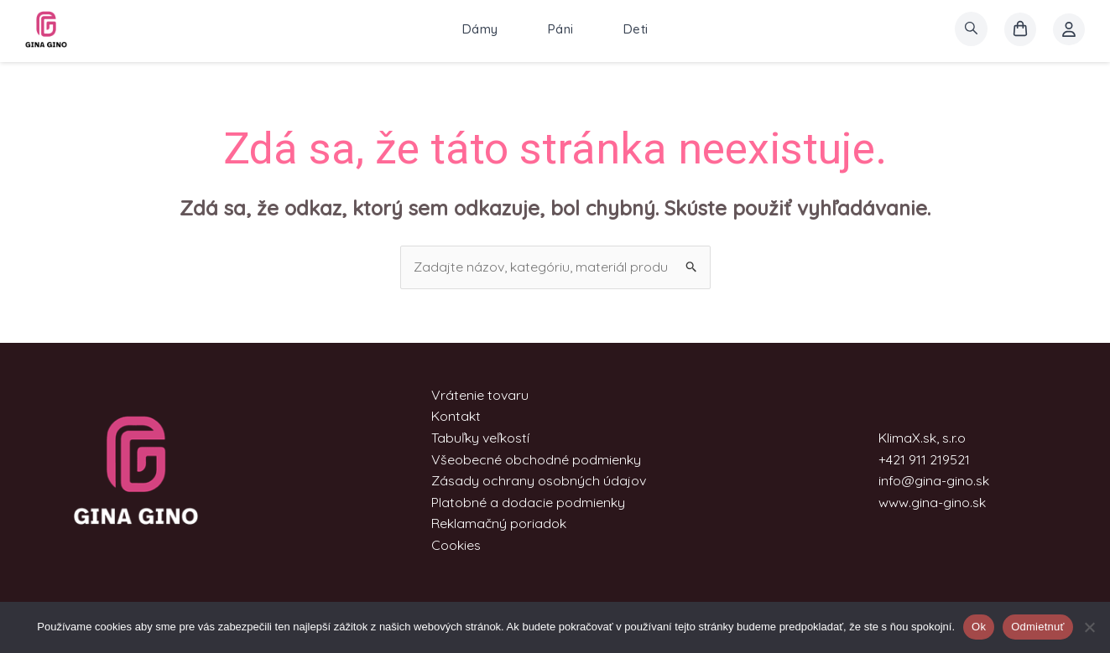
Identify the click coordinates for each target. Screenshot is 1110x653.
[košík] (1020, 29)
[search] (971, 29)
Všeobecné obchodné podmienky (536, 459)
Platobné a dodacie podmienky (528, 502)
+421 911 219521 (924, 459)
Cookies (456, 544)
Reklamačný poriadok (498, 523)
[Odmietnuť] (1089, 627)
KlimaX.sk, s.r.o (922, 437)
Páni (561, 29)
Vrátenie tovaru (480, 394)
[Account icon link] (1069, 29)
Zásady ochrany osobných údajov (538, 480)
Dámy (480, 29)
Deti (636, 29)
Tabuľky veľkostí (480, 437)
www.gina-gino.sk (932, 502)
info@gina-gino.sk (933, 480)
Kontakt (456, 415)
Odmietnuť (1038, 626)
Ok (979, 626)
